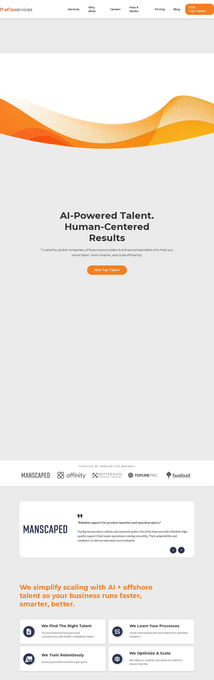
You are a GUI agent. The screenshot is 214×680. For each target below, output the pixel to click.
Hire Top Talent (197, 9)
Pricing (160, 9)
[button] (173, 550)
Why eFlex (92, 9)
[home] (32, 9)
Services (73, 9)
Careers (115, 9)
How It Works (134, 9)
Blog (177, 9)
